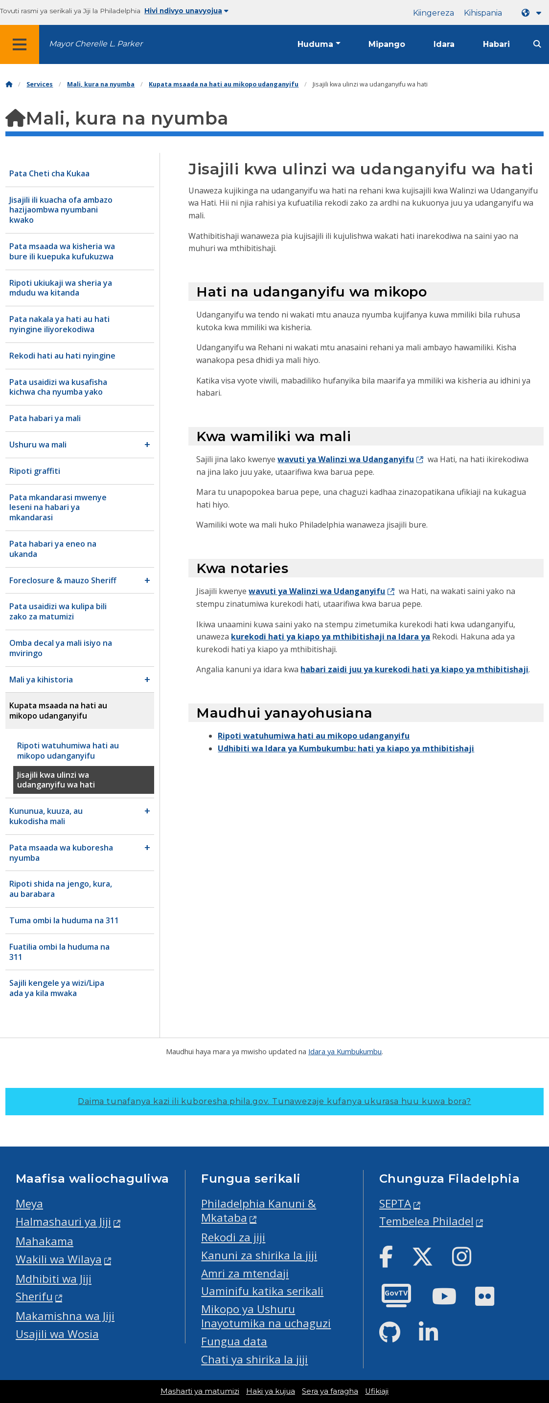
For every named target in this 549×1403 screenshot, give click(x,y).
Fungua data (234, 1341)
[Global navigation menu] (19, 44)
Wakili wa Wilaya (59, 1259)
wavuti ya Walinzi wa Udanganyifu (345, 459)
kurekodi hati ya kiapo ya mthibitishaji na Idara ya (330, 636)
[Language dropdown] (533, 13)
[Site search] (537, 44)
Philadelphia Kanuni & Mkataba (258, 1210)
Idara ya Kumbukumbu (345, 1051)
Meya (29, 1203)
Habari (496, 44)
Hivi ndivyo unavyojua (186, 11)
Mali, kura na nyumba (101, 84)
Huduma (315, 44)
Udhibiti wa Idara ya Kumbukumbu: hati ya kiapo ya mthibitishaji (346, 748)
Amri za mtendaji (245, 1273)
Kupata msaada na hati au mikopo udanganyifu (223, 84)
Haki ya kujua (270, 1391)
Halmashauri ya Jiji (63, 1221)
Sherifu (34, 1296)
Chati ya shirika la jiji (254, 1359)
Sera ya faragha (330, 1391)
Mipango (386, 44)
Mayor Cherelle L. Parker (95, 43)
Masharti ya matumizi (199, 1391)
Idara (444, 44)
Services (39, 84)
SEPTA (395, 1203)
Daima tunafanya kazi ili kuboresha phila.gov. (274, 1101)
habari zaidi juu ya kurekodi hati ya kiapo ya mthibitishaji (414, 669)
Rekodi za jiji (233, 1237)
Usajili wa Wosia (57, 1333)
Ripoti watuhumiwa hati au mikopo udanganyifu (314, 735)
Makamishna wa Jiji (65, 1315)
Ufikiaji (377, 1391)
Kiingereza (433, 13)
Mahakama (44, 1241)
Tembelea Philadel (426, 1221)
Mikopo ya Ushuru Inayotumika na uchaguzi (266, 1316)
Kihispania (483, 13)
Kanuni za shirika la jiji (259, 1255)
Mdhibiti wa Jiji (54, 1278)
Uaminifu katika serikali (262, 1290)
